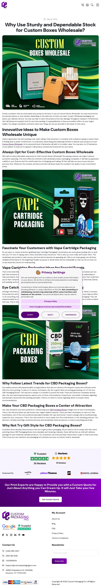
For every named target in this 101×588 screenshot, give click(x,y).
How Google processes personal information (50, 307)
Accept (30, 315)
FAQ (53, 528)
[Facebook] (3, 534)
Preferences (71, 315)
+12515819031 (11, 560)
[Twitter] (7, 535)
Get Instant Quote (50, 499)
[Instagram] (11, 535)
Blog (53, 523)
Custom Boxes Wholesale (12, 144)
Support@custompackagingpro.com (21, 565)
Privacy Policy (57, 533)
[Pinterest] (19, 534)
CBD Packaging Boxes (58, 410)
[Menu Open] (98, 6)
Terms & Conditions (60, 538)
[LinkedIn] (15, 534)
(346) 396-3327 (12, 551)
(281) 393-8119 (12, 556)
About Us (56, 519)
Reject (50, 315)
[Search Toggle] (92, 5)
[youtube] (23, 535)
